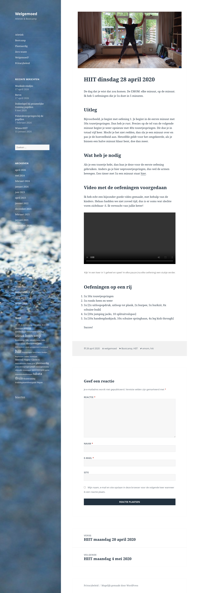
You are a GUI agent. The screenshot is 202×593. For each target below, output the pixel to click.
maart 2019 (21, 281)
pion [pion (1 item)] (33, 363)
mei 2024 (20, 175)
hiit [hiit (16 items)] (18, 351)
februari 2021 (22, 214)
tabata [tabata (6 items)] (37, 374)
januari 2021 (21, 220)
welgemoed (110, 348)
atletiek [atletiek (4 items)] (20, 336)
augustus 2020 (22, 242)
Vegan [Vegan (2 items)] (40, 382)
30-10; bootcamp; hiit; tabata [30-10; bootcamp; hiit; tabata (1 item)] (31, 325)
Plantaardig (21, 46)
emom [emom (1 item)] (27, 347)
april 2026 (20, 170)
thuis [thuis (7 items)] (19, 378)
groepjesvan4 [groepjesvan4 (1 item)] (35, 347)
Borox (18, 94)
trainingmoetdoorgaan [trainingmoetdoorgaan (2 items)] (25, 382)
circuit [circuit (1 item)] (17, 344)
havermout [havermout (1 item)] (44, 347)
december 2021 (23, 208)
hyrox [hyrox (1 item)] (35, 352)
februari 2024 (22, 181)
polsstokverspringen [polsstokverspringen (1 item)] (22, 367)
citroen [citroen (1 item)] (23, 344)
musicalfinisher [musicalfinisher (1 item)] (21, 363)
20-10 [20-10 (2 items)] (17, 324)
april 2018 (20, 297)
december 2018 (23, 286)
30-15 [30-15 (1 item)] (44, 325)
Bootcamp (20, 40)
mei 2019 (20, 275)
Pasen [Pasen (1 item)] (29, 363)
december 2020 (23, 225)
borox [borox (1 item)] (38, 340)
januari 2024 (21, 186)
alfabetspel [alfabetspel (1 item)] (19, 328)
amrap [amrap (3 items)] (27, 328)
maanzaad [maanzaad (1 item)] (33, 356)
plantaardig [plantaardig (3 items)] (42, 363)
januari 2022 (21, 203)
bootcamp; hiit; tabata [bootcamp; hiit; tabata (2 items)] (25, 340)
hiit (152, 348)
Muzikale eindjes (24, 85)
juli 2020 (19, 247)
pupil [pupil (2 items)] (32, 366)
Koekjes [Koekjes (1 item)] (44, 352)
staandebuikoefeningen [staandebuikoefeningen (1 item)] (23, 374)
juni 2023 (20, 192)
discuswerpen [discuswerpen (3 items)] (34, 343)
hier (143, 173)
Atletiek (19, 34)
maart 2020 (21, 270)
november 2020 (23, 231)
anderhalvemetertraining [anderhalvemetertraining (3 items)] (29, 331)
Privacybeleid (22, 63)
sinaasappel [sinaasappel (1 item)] (27, 370)
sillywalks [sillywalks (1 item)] (18, 370)
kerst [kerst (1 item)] (39, 352)
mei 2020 (20, 258)
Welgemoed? (22, 57)
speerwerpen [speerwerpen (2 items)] (38, 370)
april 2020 (20, 264)
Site (86, 472)
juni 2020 (20, 253)
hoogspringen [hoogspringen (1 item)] (27, 352)
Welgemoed (26, 13)
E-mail (89, 458)
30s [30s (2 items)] (47, 324)
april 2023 (20, 197)
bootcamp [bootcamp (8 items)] (33, 335)
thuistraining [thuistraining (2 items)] (29, 378)
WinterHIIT (21, 128)
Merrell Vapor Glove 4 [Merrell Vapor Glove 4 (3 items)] (27, 359)
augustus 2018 (22, 292)
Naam (88, 443)
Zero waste (21, 51)
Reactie (90, 397)
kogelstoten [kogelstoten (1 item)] (19, 356)
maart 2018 (21, 303)
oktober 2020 (22, 236)
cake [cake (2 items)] (43, 340)
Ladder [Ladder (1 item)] (26, 356)
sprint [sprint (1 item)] (47, 370)
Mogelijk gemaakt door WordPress (119, 585)
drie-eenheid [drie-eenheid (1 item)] (20, 347)
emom (145, 348)
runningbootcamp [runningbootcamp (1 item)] (42, 367)
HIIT (135, 348)
